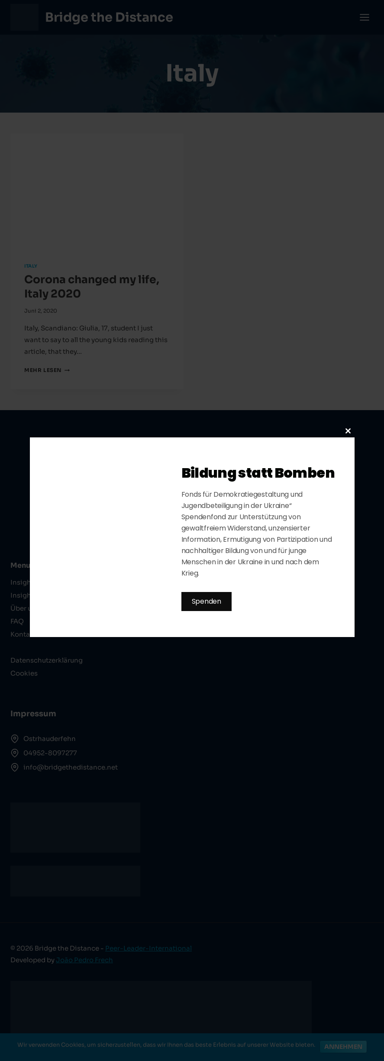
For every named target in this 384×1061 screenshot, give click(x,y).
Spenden (206, 601)
